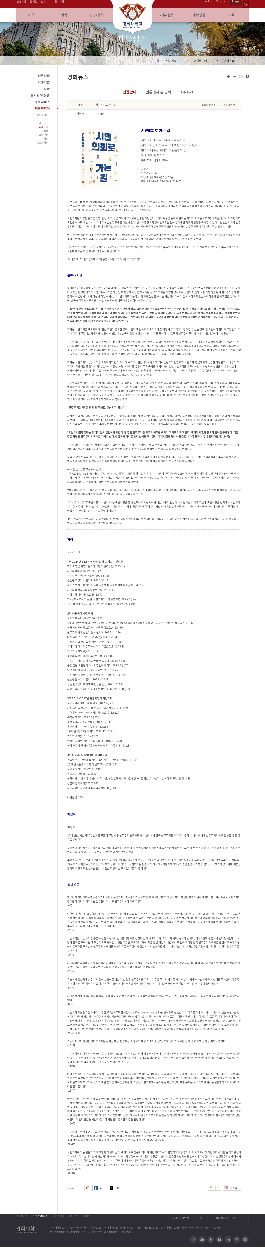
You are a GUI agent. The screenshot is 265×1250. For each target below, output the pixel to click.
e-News (186, 95)
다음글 (218, 1190)
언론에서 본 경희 (158, 95)
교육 (232, 17)
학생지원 (44, 85)
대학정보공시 (83, 1220)
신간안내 (129, 95)
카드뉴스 (43, 126)
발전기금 (21, 4)
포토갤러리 (42, 145)
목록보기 (232, 1191)
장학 (47, 92)
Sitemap (219, 4)
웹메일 (33, 4)
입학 (65, 17)
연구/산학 (98, 17)
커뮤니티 (44, 79)
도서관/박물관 (40, 98)
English (206, 4)
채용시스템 (59, 4)
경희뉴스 (229, 64)
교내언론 (43, 138)
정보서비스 (42, 105)
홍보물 (44, 134)
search (246, 4)
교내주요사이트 (180, 1220)
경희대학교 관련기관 (224, 1220)
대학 (32, 17)
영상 (45, 141)
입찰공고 (132, 1220)
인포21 (45, 4)
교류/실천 (167, 17)
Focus (45, 122)
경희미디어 (200, 64)
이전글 (211, 1190)
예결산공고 (109, 1220)
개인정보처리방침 (53, 1220)
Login (234, 4)
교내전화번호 (23, 1220)
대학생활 (200, 17)
